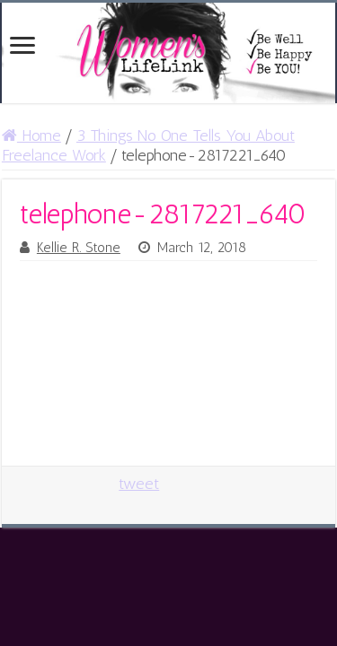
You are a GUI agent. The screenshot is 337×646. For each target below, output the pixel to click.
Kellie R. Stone (78, 248)
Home (31, 135)
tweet (139, 483)
